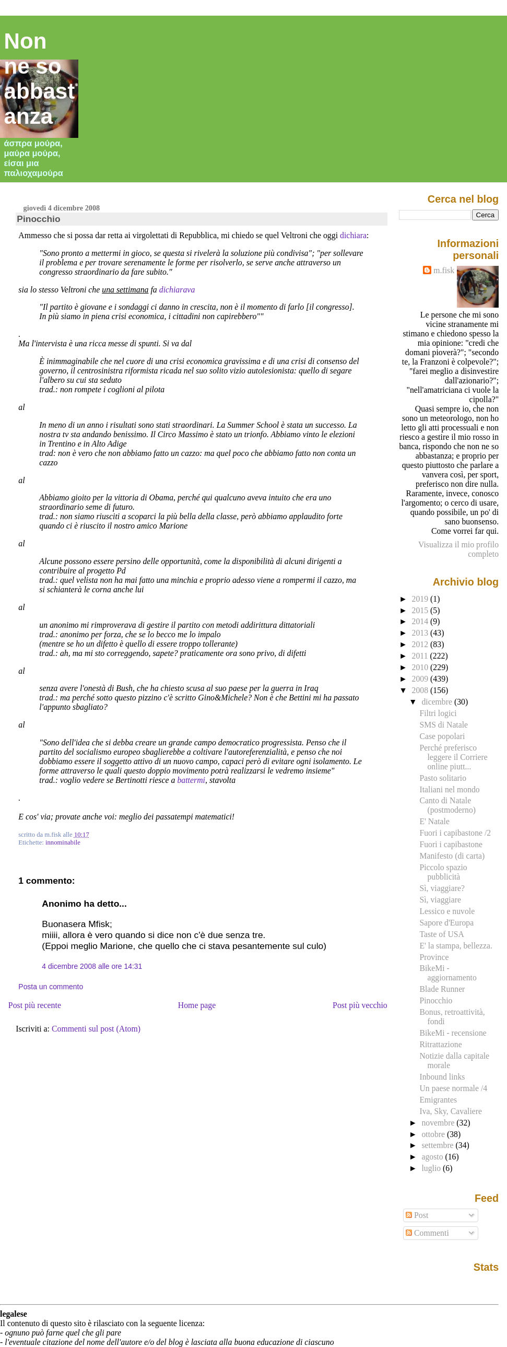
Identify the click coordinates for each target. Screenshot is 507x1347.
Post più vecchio (360, 1005)
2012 (421, 644)
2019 (421, 598)
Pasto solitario (442, 778)
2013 (421, 632)
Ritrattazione (440, 1044)
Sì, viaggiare (440, 899)
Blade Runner (442, 989)
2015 (421, 610)
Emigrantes (438, 1099)
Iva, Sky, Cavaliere (450, 1111)
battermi (191, 780)
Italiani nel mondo (449, 789)
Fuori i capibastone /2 (455, 832)
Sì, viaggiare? (441, 888)
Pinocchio (38, 219)
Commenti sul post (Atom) (96, 1028)
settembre (438, 1145)
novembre (438, 1122)
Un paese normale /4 (453, 1088)
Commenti (427, 1232)
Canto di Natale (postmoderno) (447, 805)
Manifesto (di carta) (452, 855)
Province (434, 957)
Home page (197, 1005)
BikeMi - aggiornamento (447, 973)
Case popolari (442, 736)
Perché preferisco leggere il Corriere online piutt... (453, 757)
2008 (421, 690)
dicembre (437, 701)
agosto (433, 1156)
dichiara (353, 235)
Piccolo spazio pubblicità (443, 872)
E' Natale (434, 821)
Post (417, 1215)
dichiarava (177, 289)
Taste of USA (441, 934)
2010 (421, 667)
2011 (421, 655)
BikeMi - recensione (452, 1032)
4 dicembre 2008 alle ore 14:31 (92, 966)
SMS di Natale (443, 724)
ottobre (434, 1134)
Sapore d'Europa (446, 922)
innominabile (62, 842)
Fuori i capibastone (450, 844)
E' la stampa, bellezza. (455, 945)
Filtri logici (437, 713)
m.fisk (443, 270)
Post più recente (34, 1005)
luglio (432, 1168)
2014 (421, 621)
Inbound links (442, 1076)
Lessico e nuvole (447, 911)
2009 (421, 678)
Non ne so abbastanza (39, 78)
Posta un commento (50, 986)
